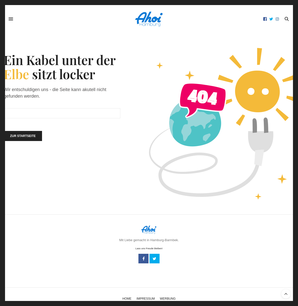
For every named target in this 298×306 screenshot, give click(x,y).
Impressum (145, 298)
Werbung (168, 298)
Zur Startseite (23, 136)
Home (126, 298)
